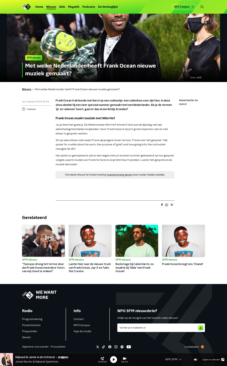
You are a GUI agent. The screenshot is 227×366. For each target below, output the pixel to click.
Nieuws (51, 7)
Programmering (32, 319)
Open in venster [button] (213, 359)
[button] (102, 359)
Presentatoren (31, 325)
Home (39, 7)
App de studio (82, 331)
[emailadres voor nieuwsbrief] (161, 327)
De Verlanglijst (108, 7)
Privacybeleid (58, 346)
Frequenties (29, 331)
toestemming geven (119, 174)
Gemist (26, 337)
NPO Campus (184, 6)
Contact (79, 319)
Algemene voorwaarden (35, 346)
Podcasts (88, 7)
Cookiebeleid (191, 347)
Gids (62, 7)
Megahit (73, 7)
